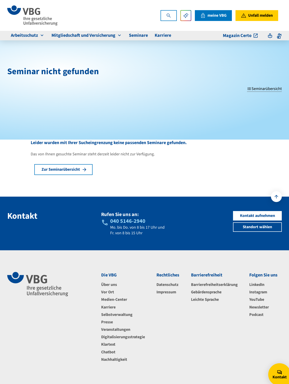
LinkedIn (256, 284)
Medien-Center (114, 299)
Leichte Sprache (205, 299)
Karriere (108, 307)
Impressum (166, 292)
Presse (107, 322)
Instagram (258, 292)
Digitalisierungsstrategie (123, 337)
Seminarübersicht (264, 89)
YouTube (256, 299)
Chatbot (108, 352)
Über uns (109, 284)
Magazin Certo (240, 35)
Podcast (256, 314)
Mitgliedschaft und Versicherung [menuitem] (86, 35)
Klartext (108, 344)
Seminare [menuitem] (138, 35)
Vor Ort (107, 292)
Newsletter (259, 307)
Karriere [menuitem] (163, 35)
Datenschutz (167, 284)
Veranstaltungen (115, 329)
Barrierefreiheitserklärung (214, 284)
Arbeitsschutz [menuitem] (28, 35)
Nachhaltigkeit (114, 359)
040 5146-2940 (127, 221)
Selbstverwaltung (117, 314)
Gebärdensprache (206, 292)
